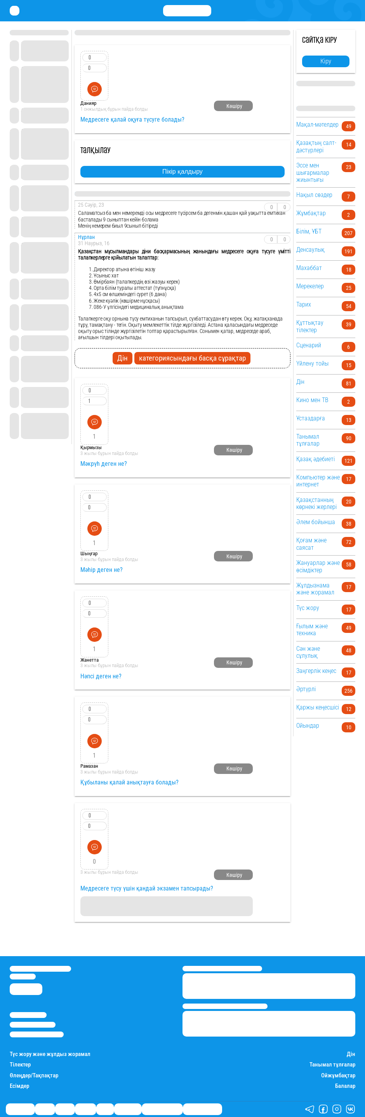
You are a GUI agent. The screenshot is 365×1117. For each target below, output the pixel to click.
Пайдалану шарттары (37, 1034)
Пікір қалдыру (182, 171)
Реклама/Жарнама (33, 1025)
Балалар (345, 1086)
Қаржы (45, 1109)
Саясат (65, 1109)
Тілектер (20, 1064)
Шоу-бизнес (127, 1109)
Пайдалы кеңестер (202, 1109)
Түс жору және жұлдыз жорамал (50, 1054)
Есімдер (19, 1086)
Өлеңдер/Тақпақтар (34, 1075)
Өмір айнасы (20, 1109)
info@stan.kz (23, 976)
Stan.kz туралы (28, 1015)
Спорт (105, 1109)
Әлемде (85, 1109)
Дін (351, 1054)
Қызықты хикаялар (162, 1109)
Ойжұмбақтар (338, 1075)
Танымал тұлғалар (332, 1064)
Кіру (325, 61)
